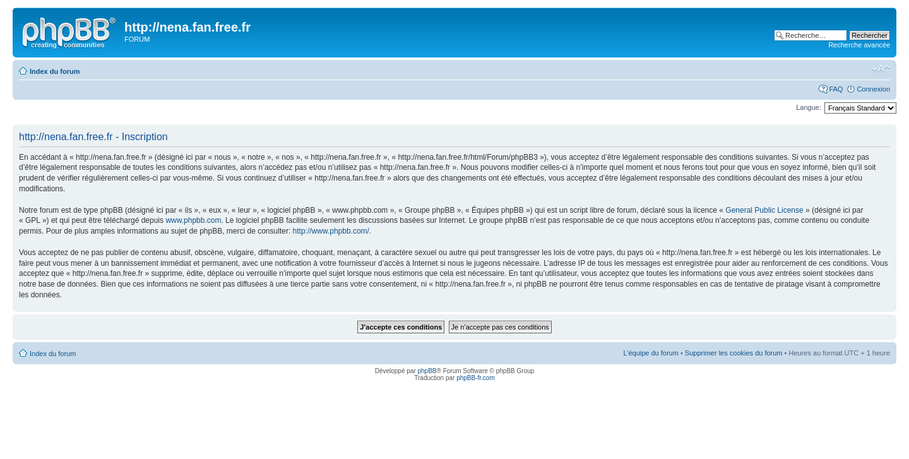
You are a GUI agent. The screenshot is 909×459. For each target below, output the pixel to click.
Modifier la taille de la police (881, 69)
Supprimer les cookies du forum (734, 353)
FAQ (836, 89)
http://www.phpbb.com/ (331, 231)
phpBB (426, 370)
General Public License (764, 210)
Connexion (873, 89)
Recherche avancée (859, 45)
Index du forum (55, 71)
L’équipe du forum (650, 353)
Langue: (808, 107)
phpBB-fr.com (475, 377)
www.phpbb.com (193, 220)
